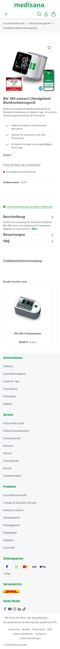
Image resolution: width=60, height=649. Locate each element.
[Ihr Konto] (46, 14)
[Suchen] (39, 14)
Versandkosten (39, 617)
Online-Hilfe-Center (13, 423)
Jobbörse (7, 403)
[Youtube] (10, 608)
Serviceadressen (12, 438)
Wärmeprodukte (11, 517)
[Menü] (6, 14)
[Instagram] (15, 608)
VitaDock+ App (11, 381)
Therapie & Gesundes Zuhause (19, 502)
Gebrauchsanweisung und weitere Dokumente (27, 206)
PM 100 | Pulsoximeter (27, 333)
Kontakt (7, 468)
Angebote (8, 540)
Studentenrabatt (12, 475)
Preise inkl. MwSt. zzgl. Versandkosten (22, 164)
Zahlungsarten (11, 460)
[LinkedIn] (20, 608)
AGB (49, 629)
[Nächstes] (51, 80)
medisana (8, 366)
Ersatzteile (9, 547)
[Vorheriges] (9, 80)
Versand (7, 453)
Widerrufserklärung (23, 633)
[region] (30, 66)
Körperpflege (10, 532)
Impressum (14, 629)
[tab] (28, 222)
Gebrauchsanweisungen (16, 430)
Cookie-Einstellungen (30, 638)
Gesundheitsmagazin (14, 373)
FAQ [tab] (28, 241)
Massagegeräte (11, 525)
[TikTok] (24, 608)
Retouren (8, 445)
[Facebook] (5, 608)
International (10, 388)
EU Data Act (41, 633)
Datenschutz (38, 629)
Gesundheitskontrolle (14, 495)
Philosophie (9, 396)
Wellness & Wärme (13, 510)
